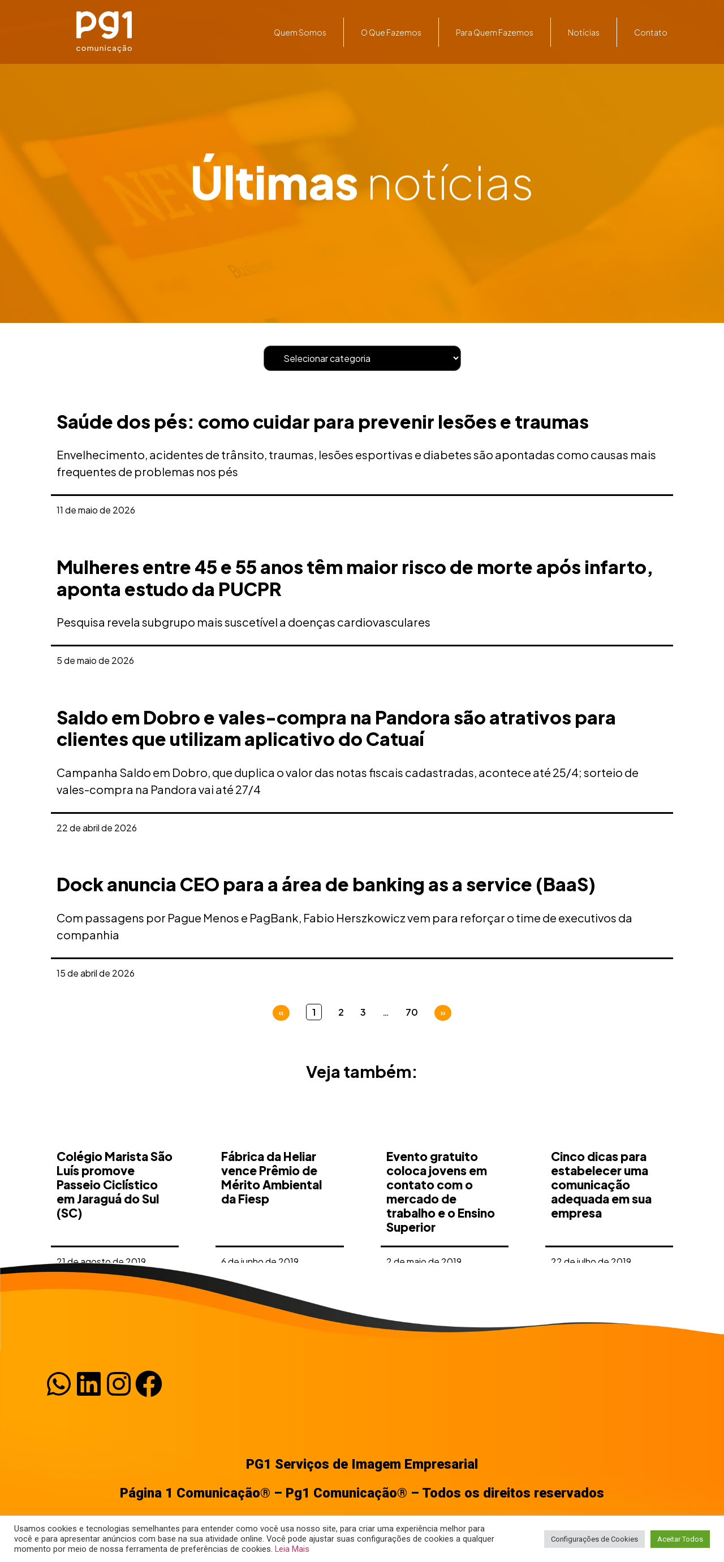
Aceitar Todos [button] (680, 1539)
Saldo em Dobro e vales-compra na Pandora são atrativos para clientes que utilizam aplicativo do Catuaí (336, 728)
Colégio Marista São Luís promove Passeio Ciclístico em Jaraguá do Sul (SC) (115, 1222)
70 (412, 1012)
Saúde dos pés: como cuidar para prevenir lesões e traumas (323, 421)
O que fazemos (391, 32)
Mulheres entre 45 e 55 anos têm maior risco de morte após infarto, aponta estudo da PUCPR (355, 577)
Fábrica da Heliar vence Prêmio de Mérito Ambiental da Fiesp (271, 1215)
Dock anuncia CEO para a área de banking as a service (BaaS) (326, 884)
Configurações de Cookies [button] (594, 1539)
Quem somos (300, 32)
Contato (650, 32)
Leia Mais (292, 1549)
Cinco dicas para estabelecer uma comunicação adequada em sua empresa (601, 1222)
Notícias (584, 32)
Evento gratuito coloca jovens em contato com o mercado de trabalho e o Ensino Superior (440, 1229)
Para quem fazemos (494, 32)
